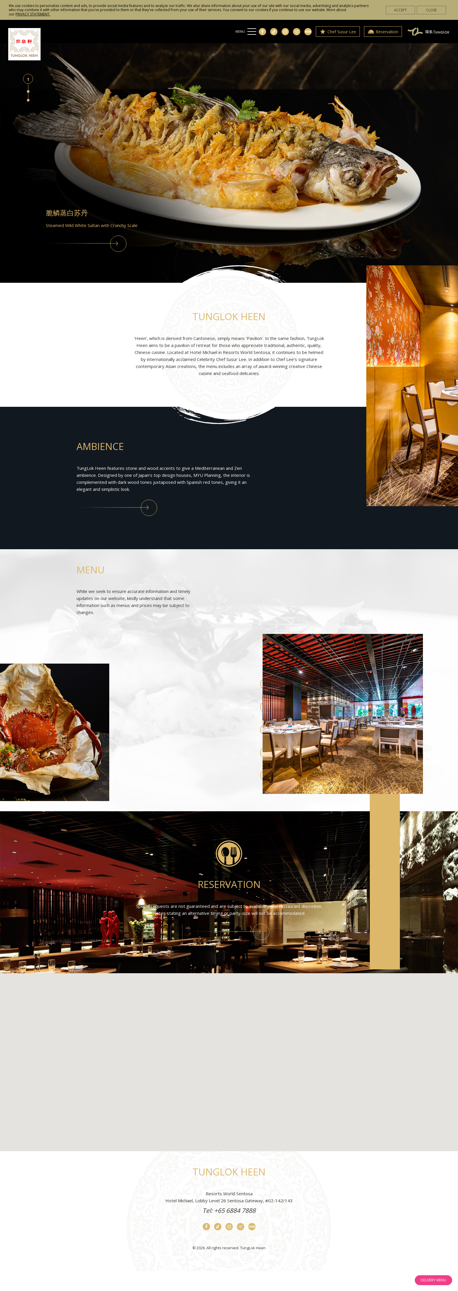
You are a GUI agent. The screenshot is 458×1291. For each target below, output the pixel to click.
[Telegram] (296, 31)
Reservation (383, 31)
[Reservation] (229, 931)
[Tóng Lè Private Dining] (428, 31)
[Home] (24, 44)
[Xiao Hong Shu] (308, 31)
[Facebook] (262, 31)
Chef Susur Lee (338, 31)
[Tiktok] (273, 31)
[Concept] (117, 507)
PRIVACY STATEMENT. (32, 14)
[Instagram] (285, 31)
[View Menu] (86, 243)
